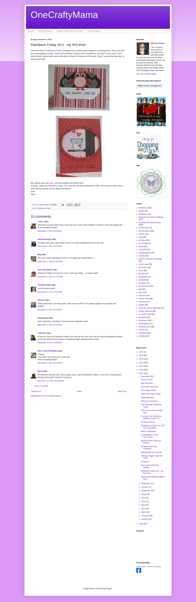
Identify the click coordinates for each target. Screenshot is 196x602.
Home (31, 31)
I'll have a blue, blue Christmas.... (149, 447)
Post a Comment (41, 386)
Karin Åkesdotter (45, 270)
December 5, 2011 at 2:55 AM (50, 325)
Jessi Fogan (159, 43)
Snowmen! (145, 462)
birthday (142, 240)
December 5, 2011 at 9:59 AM (50, 343)
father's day (143, 264)
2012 (141, 370)
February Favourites (149, 401)
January (144, 519)
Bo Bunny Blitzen (148, 422)
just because (144, 286)
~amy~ (40, 222)
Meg (39, 254)
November (145, 483)
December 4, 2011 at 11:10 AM (50, 277)
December (145, 376)
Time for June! (147, 380)
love (140, 292)
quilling (141, 305)
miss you (142, 295)
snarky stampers (145, 311)
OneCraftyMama (64, 15)
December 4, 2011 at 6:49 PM (50, 310)
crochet (142, 256)
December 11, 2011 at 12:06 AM (51, 381)
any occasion (144, 231)
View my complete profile (146, 74)
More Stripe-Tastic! (148, 390)
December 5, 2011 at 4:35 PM (50, 363)
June (143, 501)
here (51, 183)
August (144, 494)
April (143, 508)
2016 (141, 355)
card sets (142, 250)
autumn (142, 234)
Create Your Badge (154, 566)
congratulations (145, 253)
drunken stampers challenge (150, 259)
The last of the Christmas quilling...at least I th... (151, 417)
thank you (143, 320)
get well (142, 274)
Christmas (143, 208)
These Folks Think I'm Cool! (70, 31)
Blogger (109, 588)
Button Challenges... (149, 431)
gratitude (142, 280)
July (143, 498)
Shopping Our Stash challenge (151, 217)
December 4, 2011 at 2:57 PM (50, 292)
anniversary (143, 228)
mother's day (144, 298)
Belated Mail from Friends (151, 452)
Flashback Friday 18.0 (58, 186)
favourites (143, 267)
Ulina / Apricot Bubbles (48, 351)
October (144, 487)
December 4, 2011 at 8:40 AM (50, 231)
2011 (141, 373)
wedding (142, 336)
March (144, 512)
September (146, 491)
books (141, 246)
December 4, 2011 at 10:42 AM (50, 261)
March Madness (147, 397)
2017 (141, 352)
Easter (141, 211)
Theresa (41, 300)
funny (141, 270)
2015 (141, 359)
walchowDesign (44, 239)
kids (140, 289)
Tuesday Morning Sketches (150, 222)
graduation (143, 277)
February (145, 516)
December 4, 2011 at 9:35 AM (50, 246)
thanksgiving (144, 324)
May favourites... (147, 383)
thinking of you (144, 327)
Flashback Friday (53, 50)
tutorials (142, 330)
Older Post (122, 391)
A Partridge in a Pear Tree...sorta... (149, 436)
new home (143, 302)
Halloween (143, 214)
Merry (40, 371)
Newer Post (36, 391)
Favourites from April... (150, 387)
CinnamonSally (44, 285)
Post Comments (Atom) (51, 396)
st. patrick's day (145, 314)
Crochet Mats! (94, 31)
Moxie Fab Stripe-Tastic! (151, 394)
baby (141, 237)
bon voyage (143, 243)
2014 (141, 363)
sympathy (142, 317)
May (143, 505)
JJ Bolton (42, 333)
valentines (143, 333)
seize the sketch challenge (149, 308)
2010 (141, 524)
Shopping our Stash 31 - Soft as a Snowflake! (152, 426)
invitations (143, 283)
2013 (141, 366)
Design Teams (45, 31)
